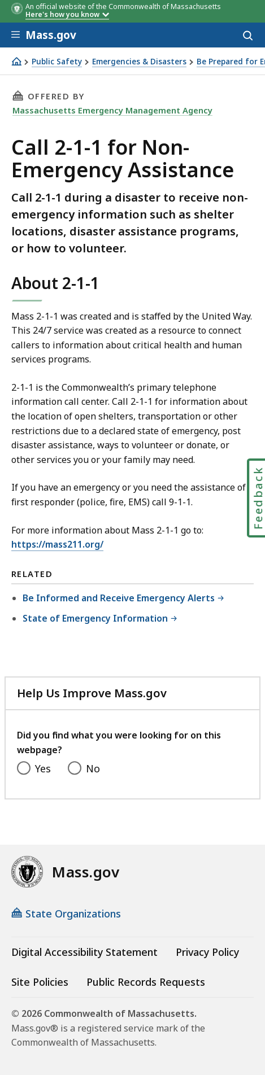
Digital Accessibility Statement (84, 952)
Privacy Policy (207, 952)
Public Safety (57, 62)
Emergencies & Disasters (139, 62)
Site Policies (39, 982)
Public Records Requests (145, 982)
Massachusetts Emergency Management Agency (112, 110)
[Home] (16, 61)
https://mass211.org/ (57, 544)
